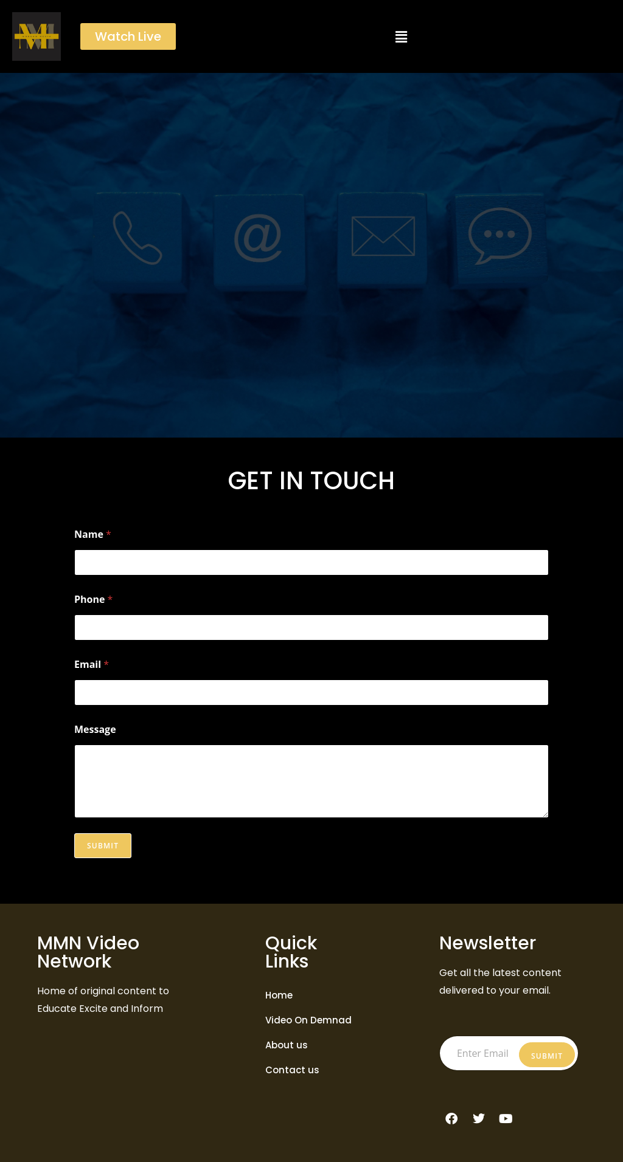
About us (286, 1045)
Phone (93, 599)
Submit (103, 846)
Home (279, 995)
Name (92, 534)
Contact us (292, 1070)
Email (91, 664)
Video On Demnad (308, 1020)
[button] (401, 36)
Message (95, 729)
